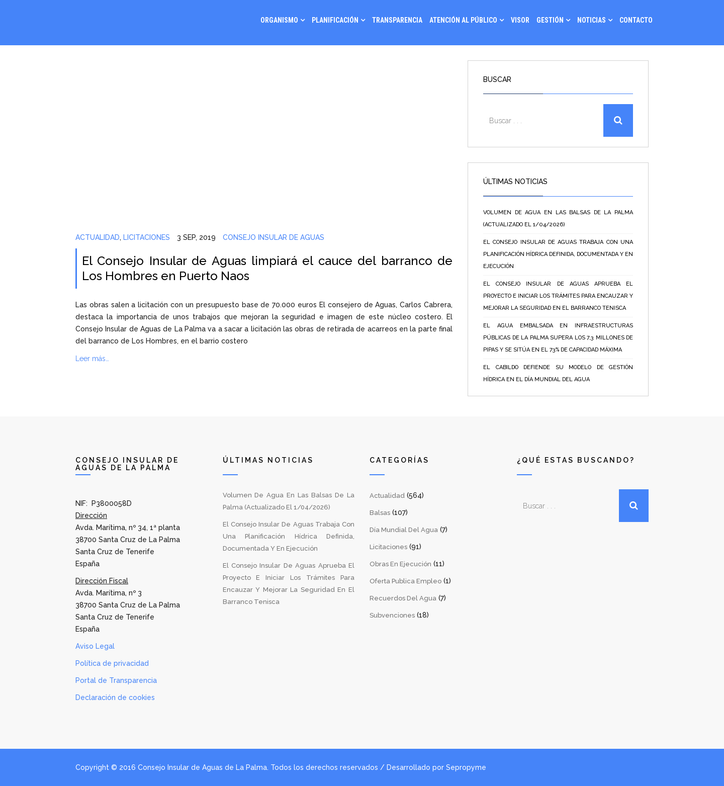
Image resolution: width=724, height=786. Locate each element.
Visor (520, 20)
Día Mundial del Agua (404, 530)
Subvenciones (392, 615)
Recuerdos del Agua (403, 598)
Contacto (636, 20)
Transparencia (397, 20)
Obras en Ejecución (400, 564)
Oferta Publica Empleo (405, 581)
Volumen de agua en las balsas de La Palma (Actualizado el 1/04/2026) (558, 218)
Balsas (380, 512)
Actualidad (97, 237)
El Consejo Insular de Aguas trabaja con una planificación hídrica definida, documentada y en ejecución (558, 254)
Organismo (279, 20)
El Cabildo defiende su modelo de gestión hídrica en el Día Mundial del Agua (558, 373)
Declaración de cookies (115, 697)
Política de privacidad (112, 663)
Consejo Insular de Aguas (273, 237)
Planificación (335, 20)
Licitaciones (146, 237)
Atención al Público (463, 20)
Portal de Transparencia (116, 680)
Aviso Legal (95, 646)
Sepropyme (466, 767)
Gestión (550, 20)
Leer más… (92, 359)
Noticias (591, 20)
